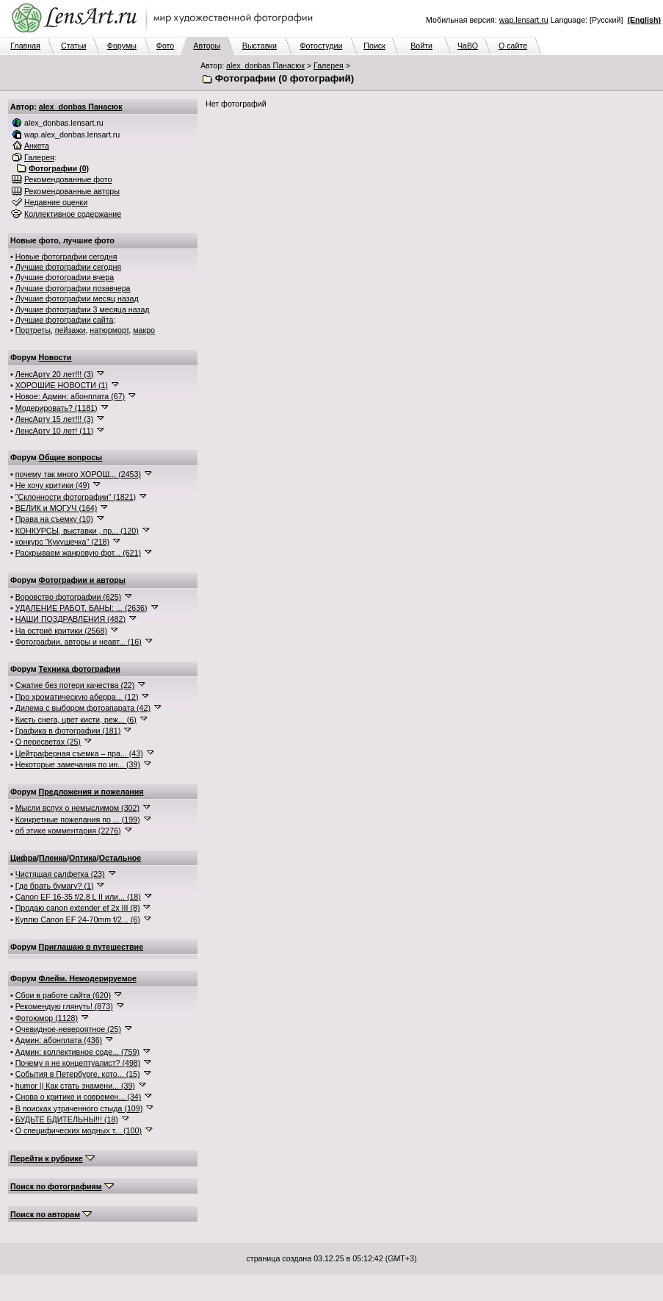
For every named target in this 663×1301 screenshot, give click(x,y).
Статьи (74, 45)
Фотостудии (321, 45)
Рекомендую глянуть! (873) (64, 1006)
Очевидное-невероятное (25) (68, 1029)
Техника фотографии (79, 668)
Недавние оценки (55, 202)
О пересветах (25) (48, 741)
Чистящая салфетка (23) (60, 874)
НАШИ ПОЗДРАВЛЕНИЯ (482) (70, 618)
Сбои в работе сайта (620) (63, 995)
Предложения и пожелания (91, 791)
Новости (55, 357)
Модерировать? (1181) (56, 408)
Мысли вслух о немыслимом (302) (77, 807)
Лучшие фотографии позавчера (73, 288)
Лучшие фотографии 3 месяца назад (82, 309)
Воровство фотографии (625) (68, 596)
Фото (165, 45)
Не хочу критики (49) (52, 485)
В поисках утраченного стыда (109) (79, 1108)
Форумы (122, 45)
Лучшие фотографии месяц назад (77, 298)
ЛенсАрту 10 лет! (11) (54, 430)
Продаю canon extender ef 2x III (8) (77, 907)
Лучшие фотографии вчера (64, 277)
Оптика (83, 857)
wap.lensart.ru (523, 19)
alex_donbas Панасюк (265, 65)
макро (144, 330)
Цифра (23, 857)
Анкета (36, 145)
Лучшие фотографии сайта (64, 319)
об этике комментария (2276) (68, 830)
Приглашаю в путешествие (91, 946)
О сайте (513, 45)
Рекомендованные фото (68, 179)
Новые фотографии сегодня (66, 256)
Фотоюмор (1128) (46, 1018)
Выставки (259, 45)
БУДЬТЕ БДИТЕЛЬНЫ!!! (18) (66, 1119)
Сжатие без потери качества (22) (75, 685)
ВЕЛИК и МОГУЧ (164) (56, 507)
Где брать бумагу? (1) (54, 885)
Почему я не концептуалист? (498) (78, 1062)
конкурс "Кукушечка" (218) (62, 541)
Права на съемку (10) (54, 519)
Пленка (53, 857)
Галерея (329, 65)
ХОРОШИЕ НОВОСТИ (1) (61, 385)
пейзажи (70, 330)
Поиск (374, 45)
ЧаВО (467, 45)
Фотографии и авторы (82, 580)
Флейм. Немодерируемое (88, 978)
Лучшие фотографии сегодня (68, 266)
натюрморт (109, 330)
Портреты (33, 330)
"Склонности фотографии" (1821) (75, 496)
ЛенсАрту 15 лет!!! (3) (54, 419)
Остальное (120, 857)
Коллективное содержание (72, 213)
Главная (25, 45)
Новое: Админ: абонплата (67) (70, 396)
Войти (421, 45)
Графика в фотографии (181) (68, 730)
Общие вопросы (71, 457)
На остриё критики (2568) (61, 630)
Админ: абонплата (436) (58, 1040)
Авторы (206, 45)
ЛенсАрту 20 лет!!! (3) (54, 374)
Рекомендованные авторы (72, 191)
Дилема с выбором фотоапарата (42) (83, 707)
